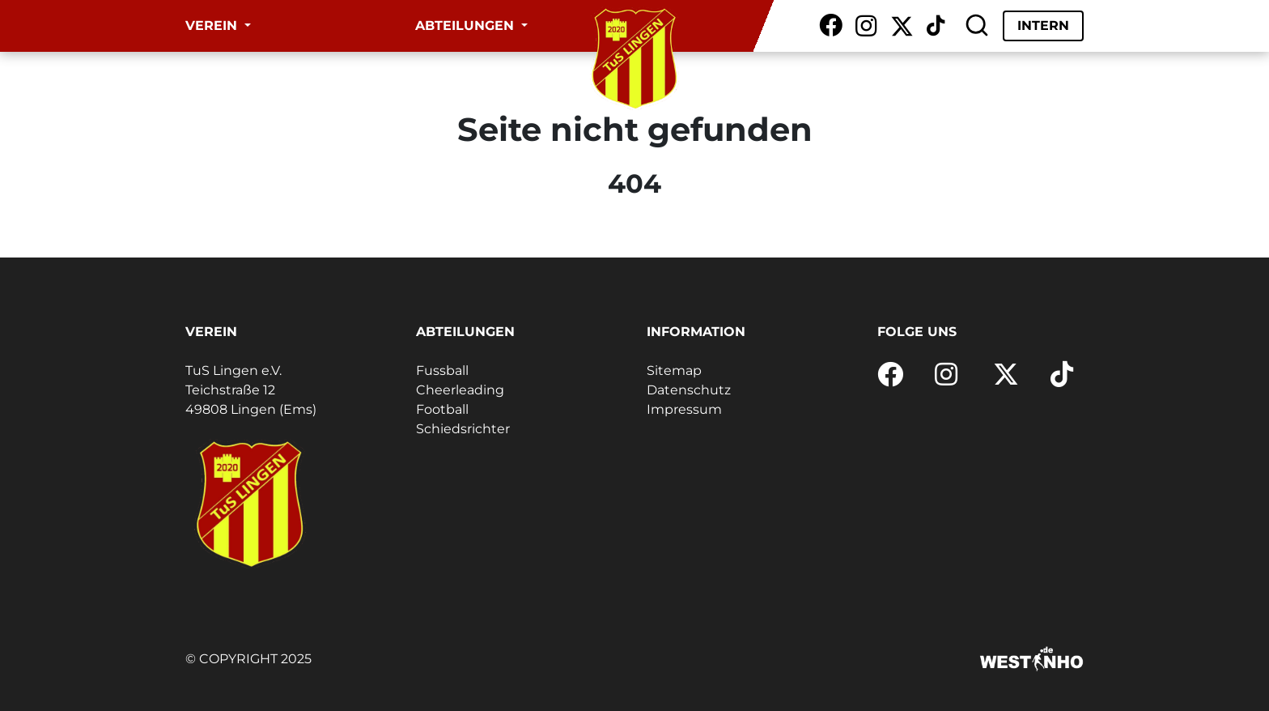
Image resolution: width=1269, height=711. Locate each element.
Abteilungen (466, 25)
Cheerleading (460, 390)
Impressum (684, 409)
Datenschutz (689, 390)
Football (442, 409)
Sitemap (674, 370)
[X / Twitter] (902, 26)
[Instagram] (866, 26)
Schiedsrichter (463, 428)
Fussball (442, 370)
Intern (1043, 25)
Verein (213, 25)
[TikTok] (935, 26)
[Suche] (976, 26)
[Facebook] (830, 26)
